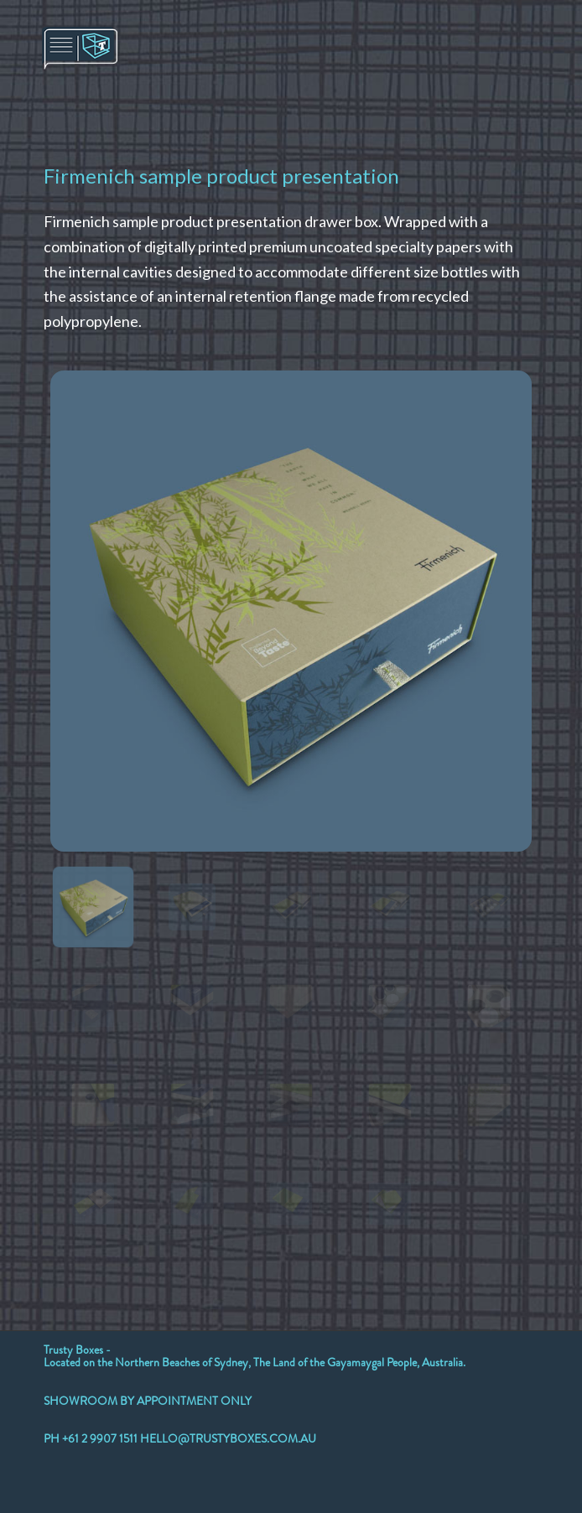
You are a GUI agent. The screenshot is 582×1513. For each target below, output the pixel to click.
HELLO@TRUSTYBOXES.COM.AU (228, 1438)
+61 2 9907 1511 (101, 1438)
